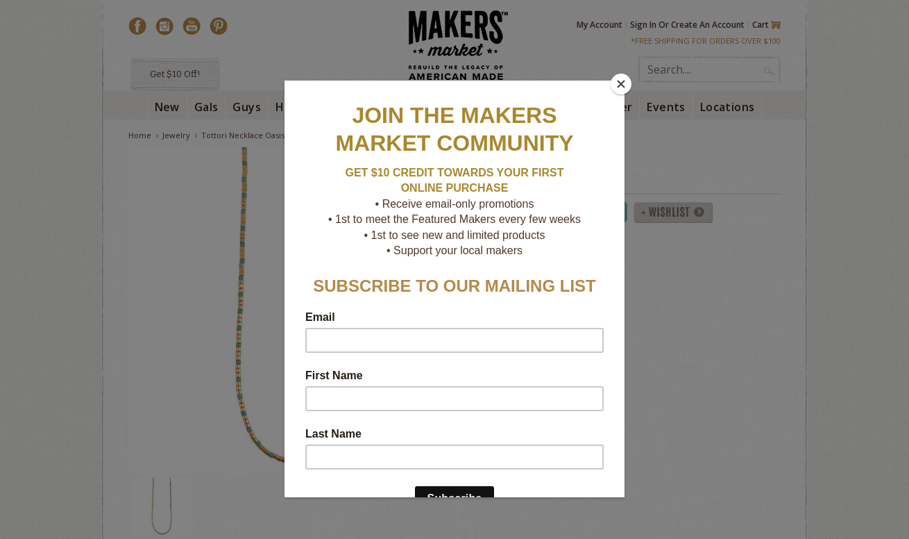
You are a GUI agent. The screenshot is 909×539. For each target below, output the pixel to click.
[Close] (621, 84)
